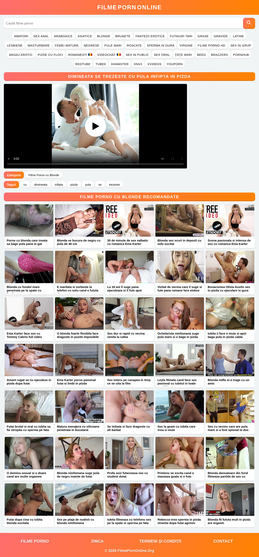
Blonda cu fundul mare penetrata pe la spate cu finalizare (24, 290)
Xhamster (119, 64)
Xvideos (154, 64)
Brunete (123, 36)
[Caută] (249, 23)
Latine (238, 36)
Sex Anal (41, 36)
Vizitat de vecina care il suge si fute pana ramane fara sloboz (179, 288)
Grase (203, 36)
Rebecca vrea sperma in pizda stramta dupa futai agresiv (179, 521)
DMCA (97, 541)
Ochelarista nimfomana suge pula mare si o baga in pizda (178, 335)
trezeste (114, 184)
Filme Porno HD (211, 45)
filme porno (35, 541)
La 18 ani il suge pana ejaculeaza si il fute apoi (124, 288)
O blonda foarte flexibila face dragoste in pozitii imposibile (78, 335)
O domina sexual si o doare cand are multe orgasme (26, 474)
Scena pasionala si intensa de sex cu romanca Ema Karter (229, 242)
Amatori (21, 36)
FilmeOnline (129, 7)
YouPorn (175, 64)
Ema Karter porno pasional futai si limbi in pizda (76, 381)
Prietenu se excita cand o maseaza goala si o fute (175, 474)
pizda (74, 184)
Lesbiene (14, 45)
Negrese (91, 45)
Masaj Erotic (21, 54)
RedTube (82, 64)
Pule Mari (113, 45)
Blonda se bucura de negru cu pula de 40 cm (79, 242)
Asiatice (85, 36)
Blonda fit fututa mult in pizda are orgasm (229, 521)
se (100, 184)
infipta (59, 184)
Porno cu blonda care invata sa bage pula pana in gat (27, 242)
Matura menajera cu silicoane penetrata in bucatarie (78, 428)
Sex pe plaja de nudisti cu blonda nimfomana (75, 521)
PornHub (241, 54)
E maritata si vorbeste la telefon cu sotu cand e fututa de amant (77, 290)
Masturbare (39, 45)
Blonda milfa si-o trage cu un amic (228, 381)
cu (25, 184)
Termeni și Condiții (160, 541)
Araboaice (63, 36)
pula (88, 184)
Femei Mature (67, 45)
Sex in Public (137, 54)
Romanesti (80, 54)
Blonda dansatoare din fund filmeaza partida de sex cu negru (228, 476)
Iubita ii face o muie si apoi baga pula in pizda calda (227, 335)
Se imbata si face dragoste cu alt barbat (128, 428)
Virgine (186, 45)
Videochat (109, 54)
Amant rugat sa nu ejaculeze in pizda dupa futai (29, 381)
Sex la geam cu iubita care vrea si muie (176, 428)
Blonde (103, 36)
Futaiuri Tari (181, 36)
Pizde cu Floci (50, 54)
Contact (223, 541)
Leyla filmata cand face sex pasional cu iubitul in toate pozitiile (176, 383)
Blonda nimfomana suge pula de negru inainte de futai (78, 474)
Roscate (134, 45)
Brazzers (219, 54)
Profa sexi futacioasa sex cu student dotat (127, 474)
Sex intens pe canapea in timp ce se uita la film (129, 381)
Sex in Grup (240, 45)
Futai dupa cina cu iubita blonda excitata (24, 521)
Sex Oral (162, 54)
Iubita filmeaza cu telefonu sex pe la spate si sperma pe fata (129, 521)
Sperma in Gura (160, 45)
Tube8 (101, 64)
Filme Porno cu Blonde (43, 175)
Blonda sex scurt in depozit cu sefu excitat (179, 242)
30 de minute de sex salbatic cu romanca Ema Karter (127, 242)
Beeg (201, 54)
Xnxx (138, 64)
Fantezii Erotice (150, 36)
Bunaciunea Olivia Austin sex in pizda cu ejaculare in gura (229, 288)
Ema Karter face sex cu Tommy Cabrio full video (24, 335)
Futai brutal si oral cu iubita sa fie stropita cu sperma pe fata (29, 428)
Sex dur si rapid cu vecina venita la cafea (126, 335)
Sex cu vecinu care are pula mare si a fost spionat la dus (228, 428)
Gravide (221, 36)
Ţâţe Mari (183, 54)
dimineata (40, 184)
